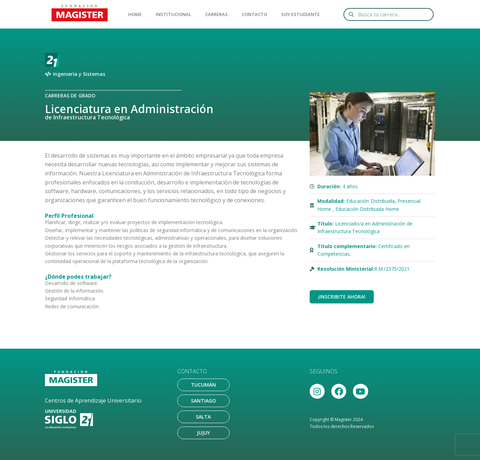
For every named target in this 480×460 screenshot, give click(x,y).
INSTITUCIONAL (173, 14)
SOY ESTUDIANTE (300, 14)
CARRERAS (216, 14)
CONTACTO (254, 14)
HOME (135, 14)
